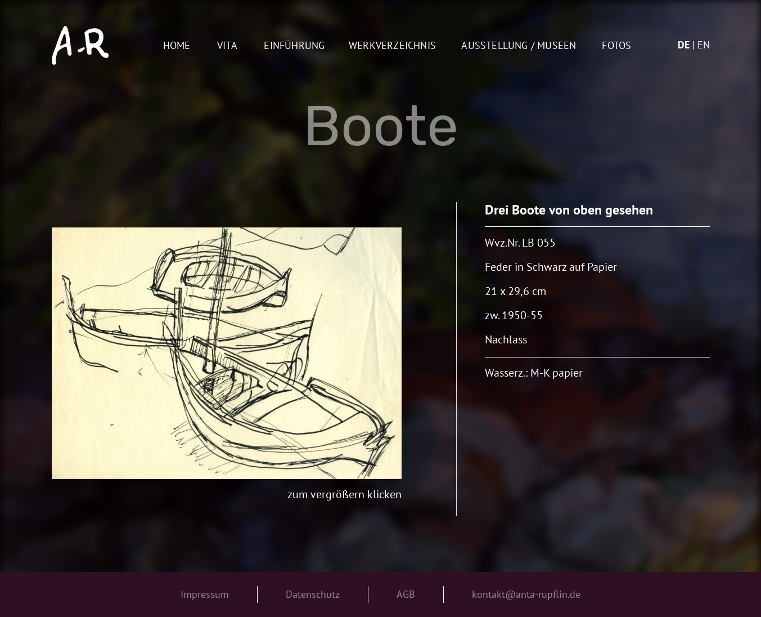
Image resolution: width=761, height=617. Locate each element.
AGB (406, 594)
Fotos (616, 46)
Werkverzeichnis (392, 46)
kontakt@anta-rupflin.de (526, 594)
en (703, 44)
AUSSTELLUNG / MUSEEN (518, 46)
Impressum (205, 594)
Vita (227, 46)
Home (177, 46)
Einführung (294, 46)
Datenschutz (313, 594)
